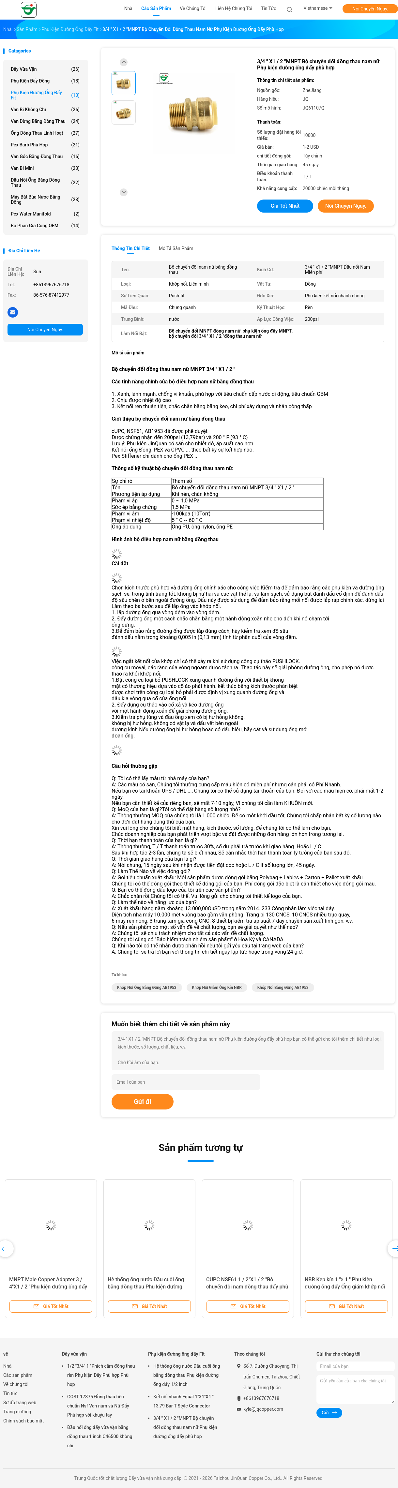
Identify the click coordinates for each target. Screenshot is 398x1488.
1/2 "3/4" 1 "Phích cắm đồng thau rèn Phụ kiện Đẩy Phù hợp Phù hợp (101, 1375)
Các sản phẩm (17, 1375)
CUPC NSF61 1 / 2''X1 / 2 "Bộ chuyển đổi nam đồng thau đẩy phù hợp (247, 1286)
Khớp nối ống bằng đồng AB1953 (146, 987)
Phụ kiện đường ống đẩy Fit (45, 95)
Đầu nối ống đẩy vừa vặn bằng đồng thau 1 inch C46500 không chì (99, 1436)
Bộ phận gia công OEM (45, 225)
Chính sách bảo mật (23, 1420)
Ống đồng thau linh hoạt (45, 133)
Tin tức (10, 1393)
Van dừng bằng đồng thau (45, 121)
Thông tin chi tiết (131, 248)
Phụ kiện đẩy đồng (45, 81)
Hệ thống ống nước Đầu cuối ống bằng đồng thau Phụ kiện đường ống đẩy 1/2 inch (146, 1286)
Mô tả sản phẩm (176, 248)
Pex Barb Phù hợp (45, 144)
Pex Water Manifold (45, 214)
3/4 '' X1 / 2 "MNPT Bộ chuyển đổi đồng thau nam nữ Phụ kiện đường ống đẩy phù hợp (185, 1427)
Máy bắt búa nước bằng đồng (45, 199)
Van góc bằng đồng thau (45, 156)
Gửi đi (142, 1102)
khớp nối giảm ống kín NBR (217, 987)
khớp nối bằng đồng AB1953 (283, 987)
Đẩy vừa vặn (45, 69)
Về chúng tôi (15, 1384)
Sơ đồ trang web (19, 1402)
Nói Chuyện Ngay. (370, 8)
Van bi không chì (45, 109)
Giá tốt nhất (285, 206)
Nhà (7, 1366)
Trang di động (17, 1411)
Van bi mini (45, 168)
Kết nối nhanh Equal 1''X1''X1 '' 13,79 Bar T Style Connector (183, 1401)
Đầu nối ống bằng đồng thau (45, 182)
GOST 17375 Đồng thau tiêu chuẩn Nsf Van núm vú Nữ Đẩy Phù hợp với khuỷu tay (98, 1406)
